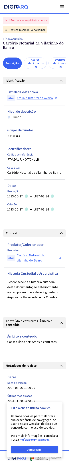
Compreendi (34, 449)
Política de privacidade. (35, 439)
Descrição (12, 63)
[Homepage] (16, 7)
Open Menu (62, 7)
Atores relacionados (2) (35, 63)
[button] (34, 80)
